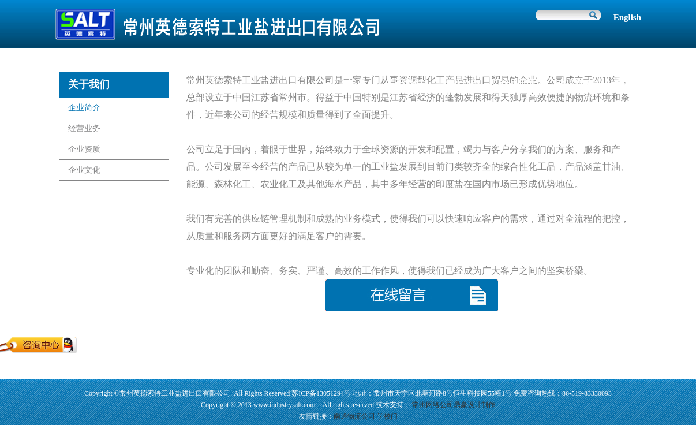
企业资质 (84, 149)
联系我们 (632, 83)
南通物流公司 (354, 416)
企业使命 (575, 83)
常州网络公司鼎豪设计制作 (453, 405)
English (627, 17)
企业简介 (84, 107)
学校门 (387, 416)
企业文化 (84, 170)
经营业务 (84, 128)
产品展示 (518, 83)
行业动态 (461, 83)
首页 (356, 83)
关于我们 (404, 83)
